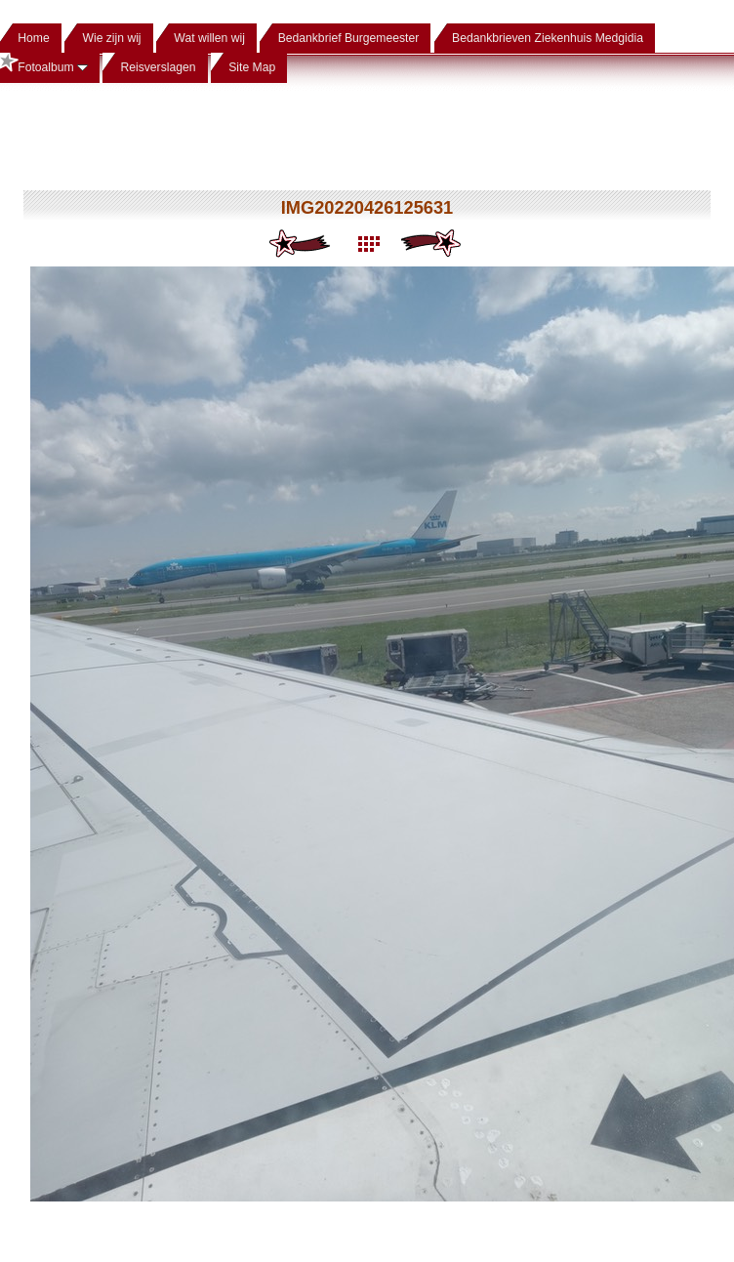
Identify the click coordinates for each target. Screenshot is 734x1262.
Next (433, 244)
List (367, 244)
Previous (301, 244)
